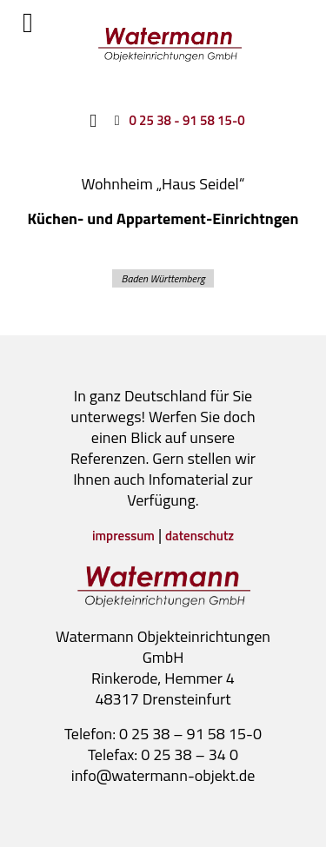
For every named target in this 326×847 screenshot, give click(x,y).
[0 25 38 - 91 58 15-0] (176, 119)
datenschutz (199, 536)
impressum (123, 536)
